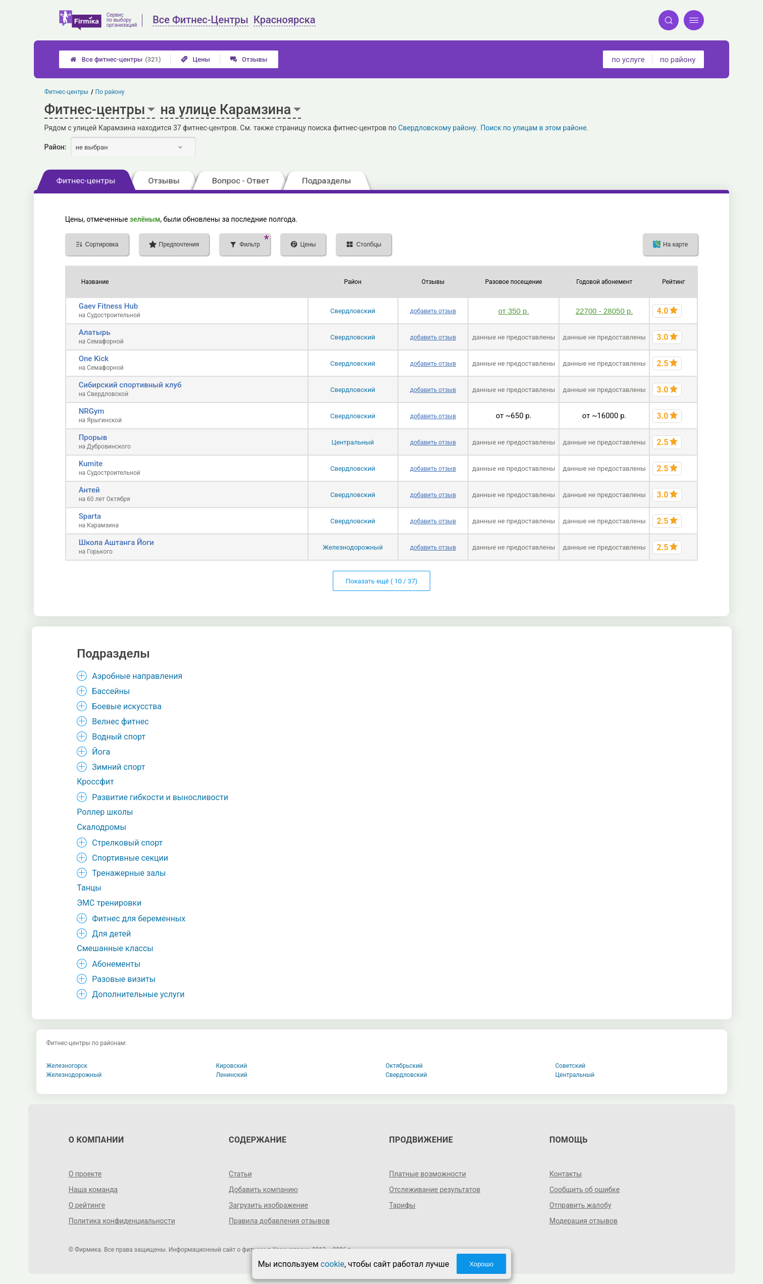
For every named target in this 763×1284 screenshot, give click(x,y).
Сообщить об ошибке (584, 1190)
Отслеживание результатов (435, 1190)
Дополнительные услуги (138, 994)
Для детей (111, 934)
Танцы (89, 888)
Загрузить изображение (268, 1205)
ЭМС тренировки (109, 903)
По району (109, 91)
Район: (55, 147)
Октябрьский (404, 1065)
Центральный (352, 442)
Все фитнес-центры (115, 59)
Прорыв (93, 437)
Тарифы (402, 1205)
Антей (89, 490)
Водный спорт (118, 737)
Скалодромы (101, 827)
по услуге (628, 59)
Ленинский (231, 1074)
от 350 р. (513, 311)
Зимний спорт (118, 767)
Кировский (231, 1065)
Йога (101, 752)
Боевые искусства (127, 706)
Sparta (90, 516)
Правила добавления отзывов (279, 1221)
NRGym (92, 411)
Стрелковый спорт (127, 843)
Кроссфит (95, 781)
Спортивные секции (130, 858)
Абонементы (116, 964)
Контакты (565, 1174)
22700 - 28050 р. (604, 311)
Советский (570, 1065)
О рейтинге (87, 1205)
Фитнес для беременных (138, 918)
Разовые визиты (124, 979)
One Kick (94, 358)
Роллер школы (105, 812)
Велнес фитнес (120, 721)
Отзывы (248, 59)
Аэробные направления (137, 676)
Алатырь (95, 332)
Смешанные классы (115, 948)
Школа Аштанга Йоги (116, 542)
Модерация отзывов (583, 1221)
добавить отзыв (433, 311)
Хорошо (481, 1264)
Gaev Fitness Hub (108, 306)
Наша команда (93, 1190)
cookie (332, 1264)
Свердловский (352, 311)
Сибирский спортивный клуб (130, 384)
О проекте (85, 1174)
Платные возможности (427, 1174)
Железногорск (67, 1065)
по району (677, 59)
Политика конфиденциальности (122, 1221)
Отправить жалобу (580, 1205)
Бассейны (111, 691)
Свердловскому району (437, 128)
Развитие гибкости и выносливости (160, 797)
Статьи (240, 1174)
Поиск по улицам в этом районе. (535, 128)
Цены (195, 59)
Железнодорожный (353, 547)
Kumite (91, 463)
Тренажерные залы (129, 873)
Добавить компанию (263, 1190)
